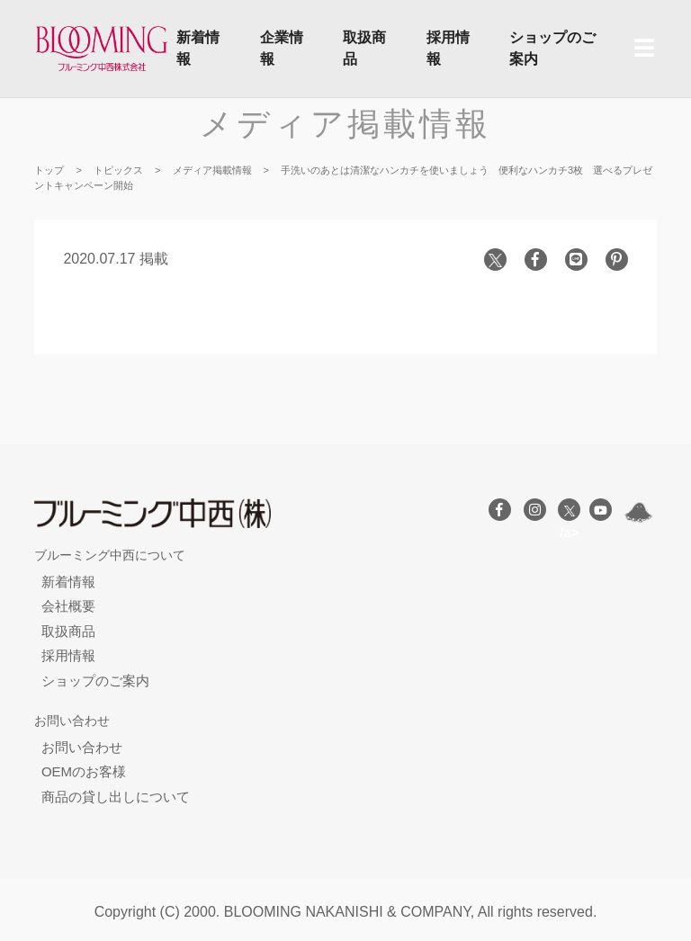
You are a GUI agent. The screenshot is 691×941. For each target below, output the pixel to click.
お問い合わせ (81, 747)
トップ (49, 170)
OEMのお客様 (83, 771)
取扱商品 (364, 48)
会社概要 (68, 606)
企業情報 (281, 48)
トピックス (118, 170)
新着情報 (198, 48)
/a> (569, 513)
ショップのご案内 (552, 48)
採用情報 (448, 48)
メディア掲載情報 (345, 123)
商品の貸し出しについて (115, 796)
